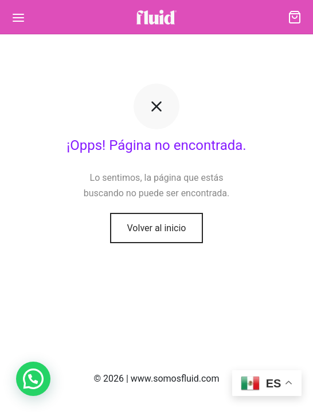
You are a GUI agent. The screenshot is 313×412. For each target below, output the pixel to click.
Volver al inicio (156, 228)
